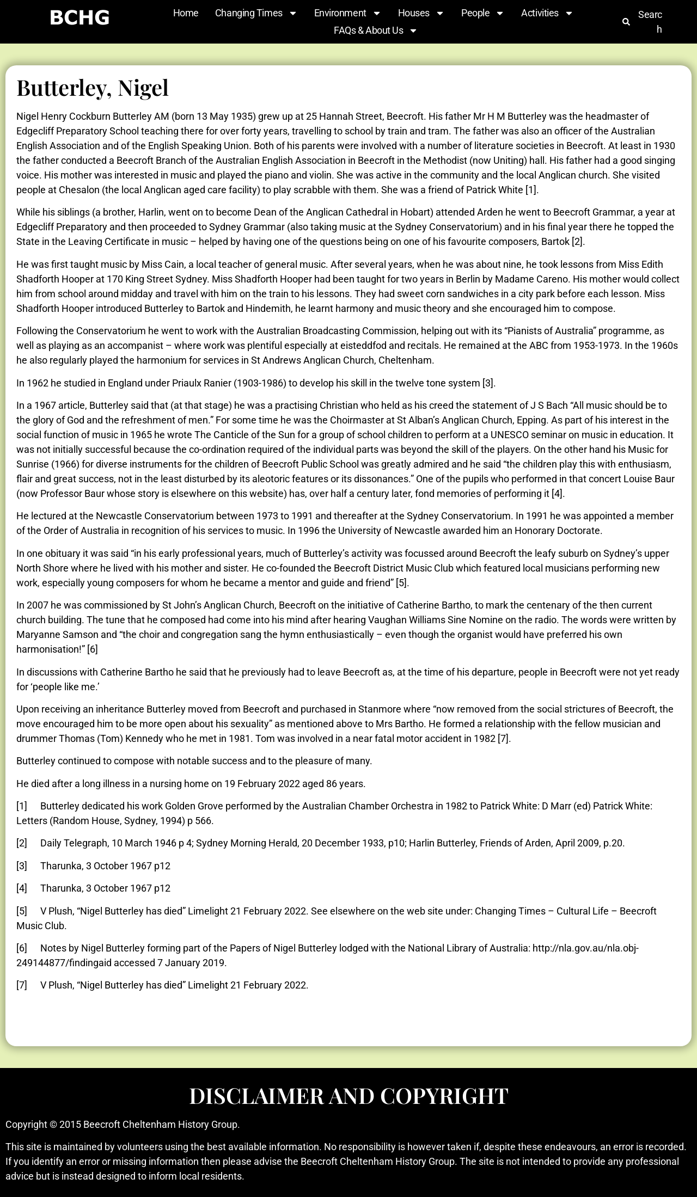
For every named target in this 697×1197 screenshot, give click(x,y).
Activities (547, 13)
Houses (421, 13)
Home (186, 13)
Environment (348, 13)
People (483, 13)
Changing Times (256, 13)
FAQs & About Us (376, 30)
